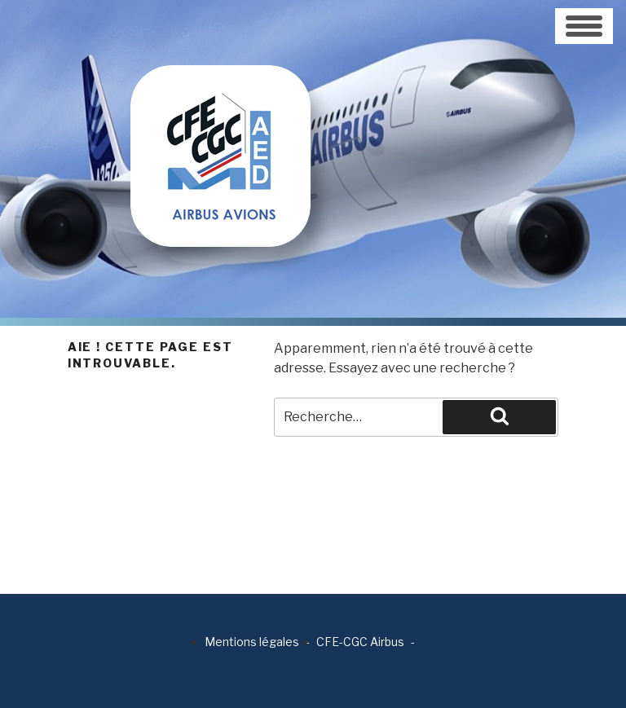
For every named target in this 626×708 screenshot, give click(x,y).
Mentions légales (252, 642)
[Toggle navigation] (584, 26)
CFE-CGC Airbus (360, 642)
